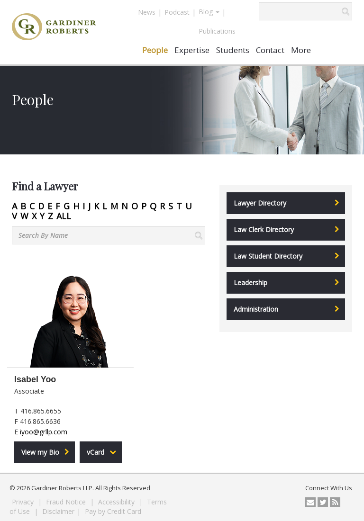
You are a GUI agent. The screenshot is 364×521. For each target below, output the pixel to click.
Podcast (177, 12)
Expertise (191, 50)
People (155, 50)
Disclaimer (58, 511)
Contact (270, 50)
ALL (63, 216)
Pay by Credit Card (113, 511)
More (301, 50)
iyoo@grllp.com (43, 431)
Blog (209, 11)
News (146, 12)
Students (232, 50)
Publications (217, 31)
